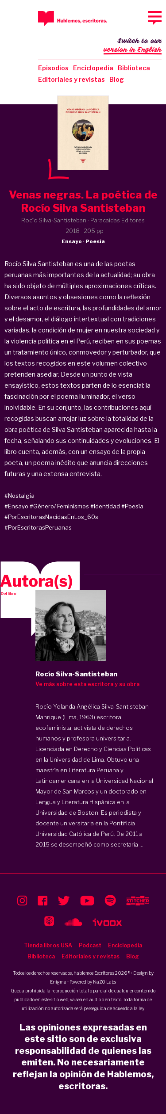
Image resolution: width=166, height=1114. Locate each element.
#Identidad (105, 506)
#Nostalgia (19, 495)
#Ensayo (16, 506)
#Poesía (132, 506)
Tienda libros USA (48, 945)
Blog (116, 79)
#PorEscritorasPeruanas (38, 527)
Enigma (58, 981)
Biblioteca (134, 68)
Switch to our (133, 46)
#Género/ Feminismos (59, 506)
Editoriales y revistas (71, 79)
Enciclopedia (93, 68)
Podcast (90, 945)
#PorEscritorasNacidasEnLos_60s (51, 516)
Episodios (53, 68)
